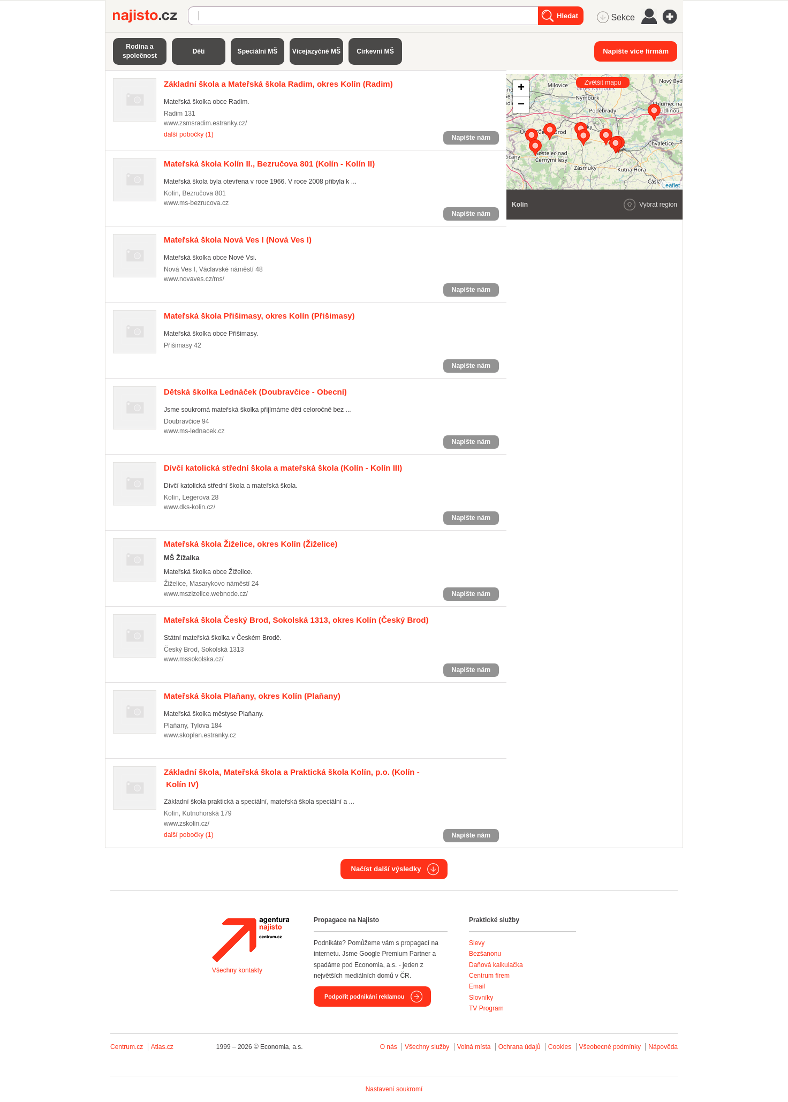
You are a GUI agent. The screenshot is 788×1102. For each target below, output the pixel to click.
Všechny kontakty (237, 970)
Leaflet (671, 185)
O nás (388, 1047)
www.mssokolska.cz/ (194, 659)
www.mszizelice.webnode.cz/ (206, 594)
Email (477, 986)
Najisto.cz (150, 16)
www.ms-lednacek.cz (194, 431)
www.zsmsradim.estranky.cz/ (205, 123)
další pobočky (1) (189, 134)
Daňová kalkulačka (496, 965)
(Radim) (278, 83)
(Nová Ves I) (238, 239)
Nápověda (663, 1047)
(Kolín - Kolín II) (269, 163)
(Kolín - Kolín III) (283, 467)
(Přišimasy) (259, 315)
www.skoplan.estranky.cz (200, 735)
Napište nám (471, 137)
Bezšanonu (485, 953)
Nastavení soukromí (394, 1089)
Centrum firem (489, 975)
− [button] (521, 105)
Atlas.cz (162, 1047)
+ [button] (521, 88)
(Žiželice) (250, 543)
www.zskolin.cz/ (186, 823)
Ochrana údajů (519, 1047)
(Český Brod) (296, 619)
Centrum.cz (126, 1047)
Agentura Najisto (250, 939)
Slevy (476, 943)
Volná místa (474, 1047)
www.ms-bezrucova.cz (196, 203)
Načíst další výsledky (386, 869)
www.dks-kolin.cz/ (189, 507)
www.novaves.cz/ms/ (194, 279)
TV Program (486, 1008)
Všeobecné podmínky (610, 1047)
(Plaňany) (252, 695)
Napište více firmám (636, 51)
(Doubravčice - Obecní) (255, 391)
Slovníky (481, 997)
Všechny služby (428, 1047)
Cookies (559, 1047)
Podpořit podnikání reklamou (364, 996)
